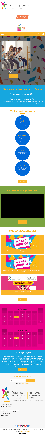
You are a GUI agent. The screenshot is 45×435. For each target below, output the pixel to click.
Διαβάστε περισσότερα (25, 431)
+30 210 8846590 (5, 413)
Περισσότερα (13, 76)
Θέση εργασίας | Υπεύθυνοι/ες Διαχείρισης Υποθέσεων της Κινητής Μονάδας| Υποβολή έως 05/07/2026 (22, 271)
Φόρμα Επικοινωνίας (6, 406)
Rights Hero (12, 71)
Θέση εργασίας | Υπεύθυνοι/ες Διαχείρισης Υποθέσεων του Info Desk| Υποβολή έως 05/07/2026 (22, 251)
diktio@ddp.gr (5, 415)
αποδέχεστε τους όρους (25, 383)
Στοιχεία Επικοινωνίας (6, 404)
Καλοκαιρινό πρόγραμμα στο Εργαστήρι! (22, 291)
